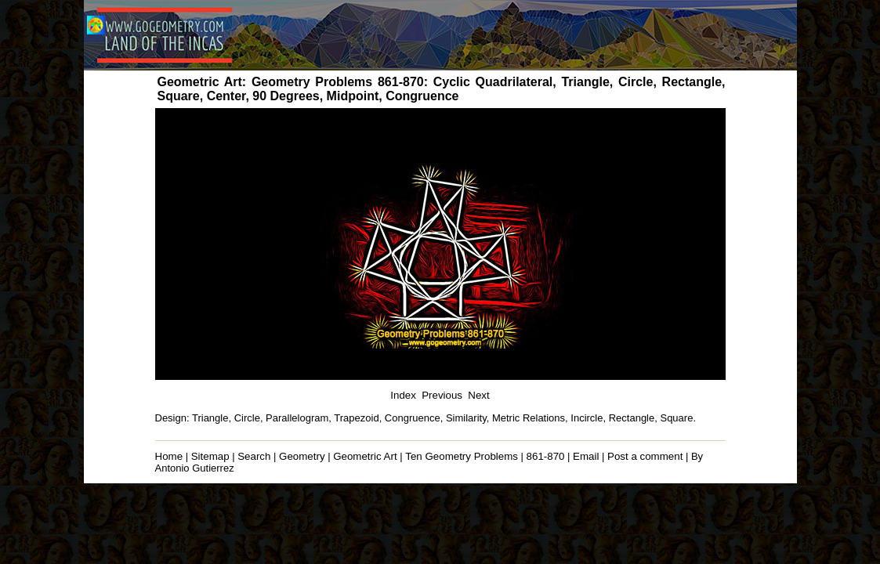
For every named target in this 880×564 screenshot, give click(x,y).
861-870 (546, 456)
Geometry (302, 456)
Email (586, 456)
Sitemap (210, 456)
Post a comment (645, 456)
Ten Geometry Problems (461, 456)
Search (253, 456)
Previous (442, 395)
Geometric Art (365, 456)
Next (478, 395)
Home (169, 456)
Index (403, 395)
